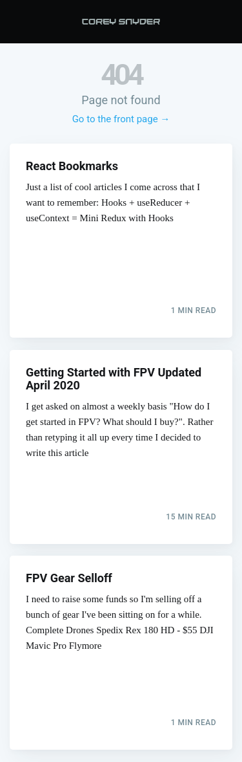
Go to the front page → (121, 119)
